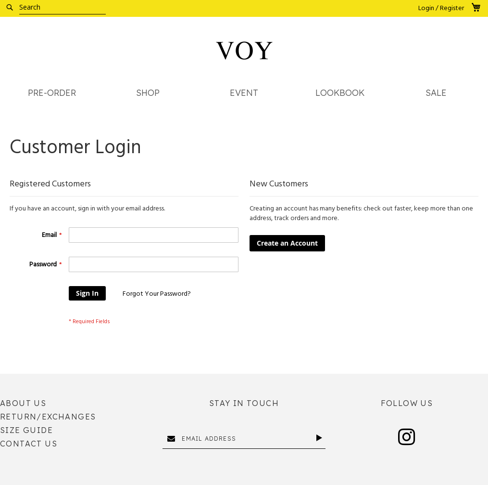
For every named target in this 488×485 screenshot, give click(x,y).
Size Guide (26, 430)
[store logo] (244, 50)
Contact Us (28, 443)
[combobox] (62, 7)
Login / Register (441, 8)
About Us (23, 403)
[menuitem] (52, 93)
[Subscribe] (320, 437)
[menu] (244, 95)
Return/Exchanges (48, 416)
